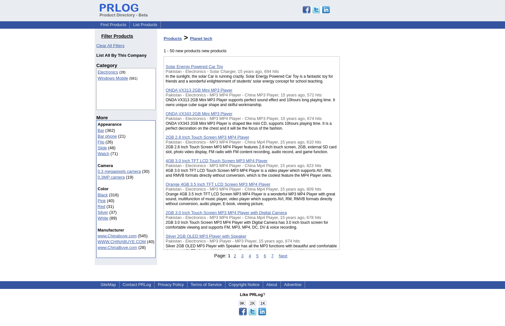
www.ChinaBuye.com (117, 247)
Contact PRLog (137, 284)
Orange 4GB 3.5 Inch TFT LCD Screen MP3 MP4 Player (218, 184)
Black (103, 195)
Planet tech (201, 38)
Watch (103, 153)
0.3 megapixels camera (119, 171)
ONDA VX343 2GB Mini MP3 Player (199, 113)
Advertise (292, 284)
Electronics (108, 72)
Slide (102, 147)
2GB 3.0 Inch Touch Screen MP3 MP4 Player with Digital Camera (226, 212)
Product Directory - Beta (124, 12)
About (271, 284)
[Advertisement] (372, 167)
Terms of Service (206, 284)
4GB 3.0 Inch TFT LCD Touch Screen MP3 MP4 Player (216, 160)
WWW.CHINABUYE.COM (122, 241)
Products (173, 38)
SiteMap (108, 284)
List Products (145, 24)
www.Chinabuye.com (117, 235)
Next (283, 255)
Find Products (113, 24)
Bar (101, 130)
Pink (102, 200)
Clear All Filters (110, 45)
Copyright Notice (244, 284)
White (103, 218)
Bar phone (107, 136)
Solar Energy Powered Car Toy (194, 66)
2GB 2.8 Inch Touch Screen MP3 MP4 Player (207, 137)
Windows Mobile (113, 78)
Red (101, 206)
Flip (101, 142)
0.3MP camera (111, 177)
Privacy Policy (171, 284)
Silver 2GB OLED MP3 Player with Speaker (206, 236)
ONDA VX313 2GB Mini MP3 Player (199, 90)
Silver (103, 212)
